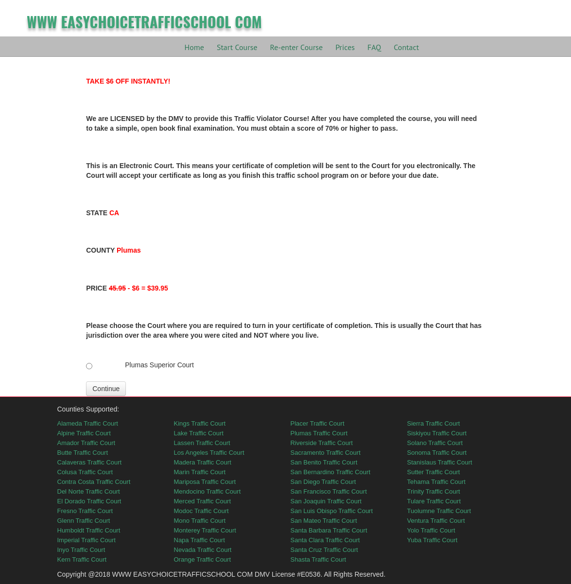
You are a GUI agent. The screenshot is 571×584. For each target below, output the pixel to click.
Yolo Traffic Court (431, 530)
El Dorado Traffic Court (89, 501)
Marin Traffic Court (200, 472)
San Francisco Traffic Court (329, 491)
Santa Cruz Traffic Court (324, 549)
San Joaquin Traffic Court (326, 501)
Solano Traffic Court (435, 443)
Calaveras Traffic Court (89, 462)
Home (194, 47)
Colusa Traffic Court (85, 472)
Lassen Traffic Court (202, 443)
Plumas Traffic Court (319, 433)
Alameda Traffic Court (87, 423)
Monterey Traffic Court (205, 530)
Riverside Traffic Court (322, 443)
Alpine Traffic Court (84, 433)
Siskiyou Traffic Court (437, 433)
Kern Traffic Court (82, 559)
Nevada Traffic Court (203, 549)
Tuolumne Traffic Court (439, 511)
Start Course (237, 47)
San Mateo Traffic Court (324, 520)
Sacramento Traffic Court (326, 452)
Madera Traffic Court (202, 462)
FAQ (374, 47)
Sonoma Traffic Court (437, 452)
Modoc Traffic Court (201, 511)
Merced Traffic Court (202, 501)
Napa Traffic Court (199, 540)
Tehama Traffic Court (436, 481)
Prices (345, 47)
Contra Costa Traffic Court (94, 481)
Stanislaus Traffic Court (439, 462)
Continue (106, 389)
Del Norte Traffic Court (88, 491)
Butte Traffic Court (82, 452)
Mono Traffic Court (200, 520)
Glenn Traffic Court (83, 520)
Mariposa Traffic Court (205, 481)
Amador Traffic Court (86, 443)
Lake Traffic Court (199, 433)
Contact (406, 47)
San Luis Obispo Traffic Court (332, 511)
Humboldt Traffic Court (89, 530)
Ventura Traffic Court (436, 520)
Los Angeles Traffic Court (209, 452)
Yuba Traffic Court (432, 540)
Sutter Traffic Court (433, 472)
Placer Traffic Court (318, 423)
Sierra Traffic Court (433, 423)
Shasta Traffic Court (318, 559)
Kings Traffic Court (200, 423)
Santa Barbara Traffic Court (329, 530)
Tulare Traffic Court (434, 501)
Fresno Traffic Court (85, 511)
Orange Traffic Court (202, 559)
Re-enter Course (296, 47)
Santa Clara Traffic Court (325, 540)
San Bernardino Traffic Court (331, 472)
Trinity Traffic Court (433, 491)
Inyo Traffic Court (81, 549)
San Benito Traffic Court (324, 462)
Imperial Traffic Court (86, 540)
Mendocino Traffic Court (207, 491)
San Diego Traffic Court (323, 481)
